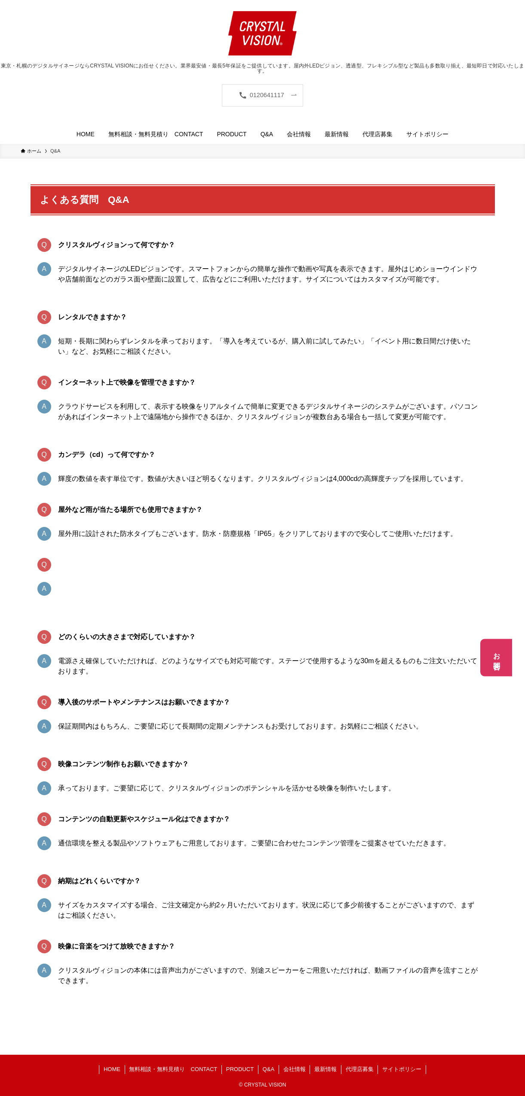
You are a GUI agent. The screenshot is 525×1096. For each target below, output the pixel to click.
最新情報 (325, 1069)
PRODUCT (240, 1069)
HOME (112, 1069)
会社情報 (294, 1069)
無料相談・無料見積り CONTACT (173, 1069)
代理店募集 (360, 1069)
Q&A (268, 1069)
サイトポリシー (401, 1069)
